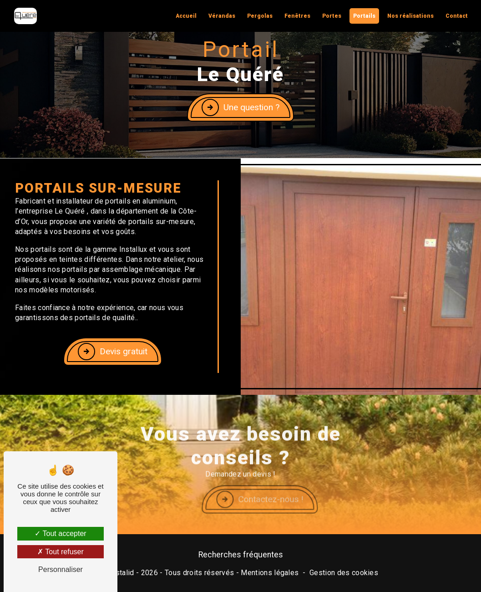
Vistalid (121, 572)
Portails (364, 16)
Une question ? (240, 107)
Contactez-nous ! (284, 511)
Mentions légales (270, 572)
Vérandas (221, 16)
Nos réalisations (410, 16)
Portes (331, 16)
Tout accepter (60, 533)
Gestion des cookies (343, 572)
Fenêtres (297, 16)
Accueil (186, 16)
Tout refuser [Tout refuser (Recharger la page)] (60, 552)
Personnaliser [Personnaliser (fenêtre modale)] (60, 569)
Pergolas (260, 16)
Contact (457, 16)
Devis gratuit (112, 351)
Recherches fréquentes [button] (240, 554)
